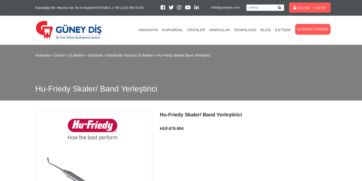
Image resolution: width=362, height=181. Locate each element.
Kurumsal (172, 30)
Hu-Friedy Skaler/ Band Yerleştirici (183, 55)
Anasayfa (148, 30)
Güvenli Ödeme (313, 29)
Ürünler (196, 30)
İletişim (283, 30)
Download (245, 30)
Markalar (219, 30)
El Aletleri (76, 55)
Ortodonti (95, 55)
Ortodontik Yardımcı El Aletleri (129, 55)
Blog (265, 30)
